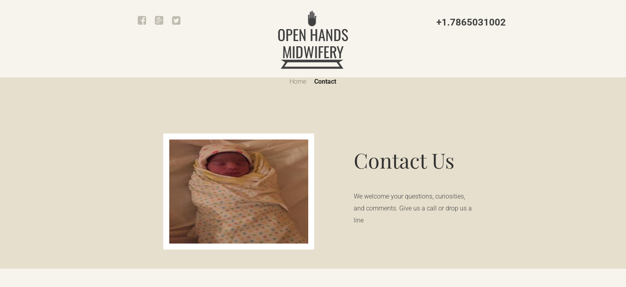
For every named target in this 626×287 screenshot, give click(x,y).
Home (297, 81)
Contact (325, 81)
